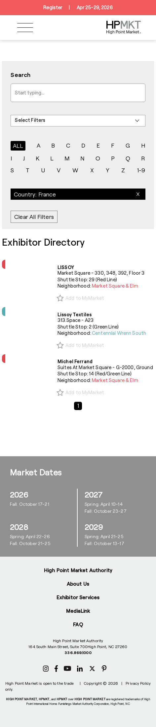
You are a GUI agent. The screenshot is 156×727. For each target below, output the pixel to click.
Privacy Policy (138, 683)
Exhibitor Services (78, 597)
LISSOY (66, 267)
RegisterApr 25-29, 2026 (77, 7)
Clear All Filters (34, 217)
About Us (78, 584)
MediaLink (78, 611)
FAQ (78, 624)
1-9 (141, 170)
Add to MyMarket (84, 298)
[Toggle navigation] (25, 27)
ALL (18, 145)
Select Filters (30, 120)
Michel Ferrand (75, 361)
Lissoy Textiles (75, 314)
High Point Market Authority (78, 570)
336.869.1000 (77, 652)
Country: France (35, 194)
